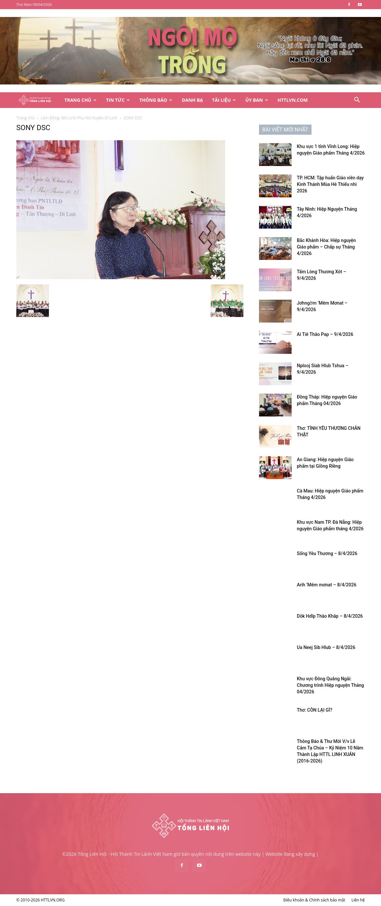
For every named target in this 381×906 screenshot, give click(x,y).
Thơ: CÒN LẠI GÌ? (314, 710)
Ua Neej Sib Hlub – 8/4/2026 (326, 647)
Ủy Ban (256, 100)
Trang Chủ (81, 100)
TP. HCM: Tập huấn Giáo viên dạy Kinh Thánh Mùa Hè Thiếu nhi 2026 (330, 184)
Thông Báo (155, 100)
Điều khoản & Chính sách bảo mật (314, 900)
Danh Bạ (192, 100)
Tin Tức (118, 100)
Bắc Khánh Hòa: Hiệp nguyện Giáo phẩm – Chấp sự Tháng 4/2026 (326, 247)
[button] (357, 101)
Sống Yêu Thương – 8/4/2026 (327, 553)
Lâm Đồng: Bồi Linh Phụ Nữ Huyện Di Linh (79, 118)
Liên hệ (358, 900)
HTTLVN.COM (293, 100)
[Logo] (38, 100)
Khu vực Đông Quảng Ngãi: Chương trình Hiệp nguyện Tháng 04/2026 (330, 685)
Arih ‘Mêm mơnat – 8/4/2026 (326, 584)
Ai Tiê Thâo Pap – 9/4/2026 (325, 334)
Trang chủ (25, 118)
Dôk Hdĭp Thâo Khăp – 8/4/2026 (330, 616)
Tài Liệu (224, 100)
